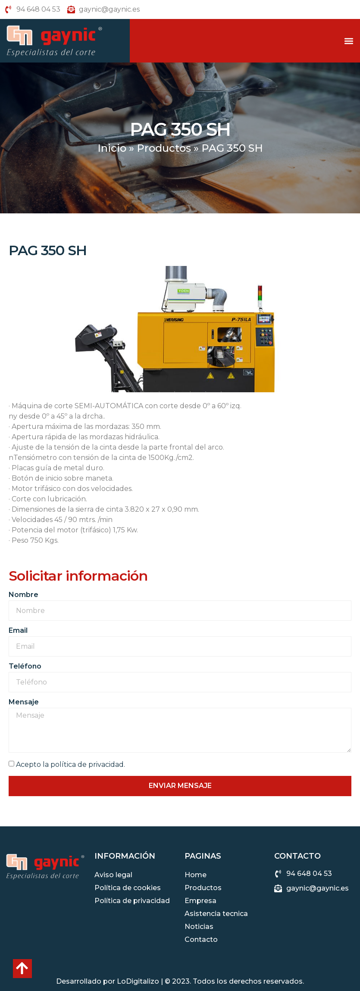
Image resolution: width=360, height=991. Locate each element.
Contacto (201, 939)
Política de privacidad (132, 901)
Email (18, 631)
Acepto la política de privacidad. (70, 764)
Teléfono (25, 666)
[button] (348, 41)
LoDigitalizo (138, 981)
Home (196, 875)
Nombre (23, 595)
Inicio (111, 148)
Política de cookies (127, 888)
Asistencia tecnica (216, 914)
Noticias (199, 926)
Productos (164, 148)
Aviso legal (113, 875)
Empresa (200, 901)
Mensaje (24, 702)
